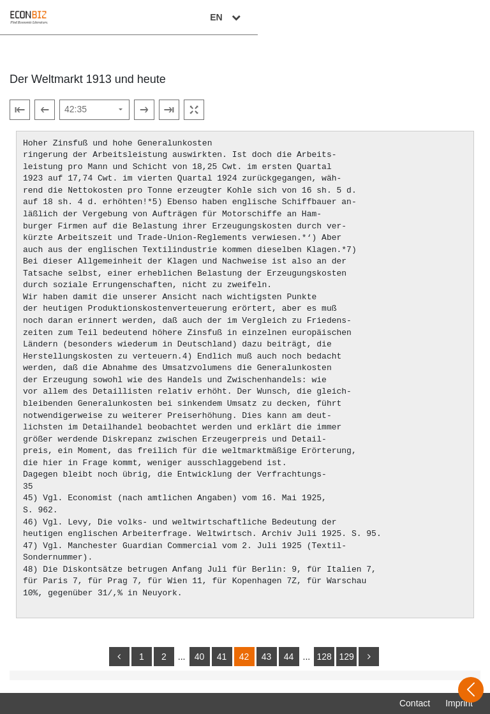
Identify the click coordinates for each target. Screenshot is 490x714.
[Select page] (94, 109)
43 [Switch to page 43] (267, 656)
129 (346, 656)
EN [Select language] (459, 17)
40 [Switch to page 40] (200, 656)
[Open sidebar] (471, 690)
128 (323, 656)
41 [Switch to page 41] (222, 656)
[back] (119, 656)
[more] (369, 656)
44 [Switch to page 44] (289, 656)
